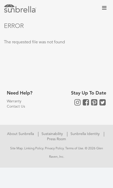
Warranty (14, 101)
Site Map (16, 148)
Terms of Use (74, 148)
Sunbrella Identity (85, 134)
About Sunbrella (21, 134)
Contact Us (16, 106)
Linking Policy (33, 148)
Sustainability (52, 134)
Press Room (56, 139)
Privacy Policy (54, 148)
